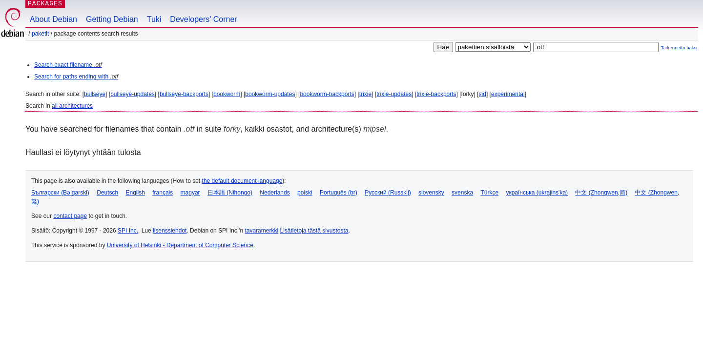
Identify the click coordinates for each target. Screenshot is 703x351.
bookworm (226, 94)
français (162, 192)
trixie (365, 94)
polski (304, 192)
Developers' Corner (203, 19)
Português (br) (338, 192)
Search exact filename (68, 64)
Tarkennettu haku (679, 47)
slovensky (431, 192)
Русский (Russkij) (388, 192)
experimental (508, 94)
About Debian (53, 19)
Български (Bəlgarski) (60, 192)
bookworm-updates (270, 94)
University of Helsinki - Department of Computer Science (180, 245)
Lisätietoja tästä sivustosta (314, 230)
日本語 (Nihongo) (229, 192)
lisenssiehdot (169, 230)
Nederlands (274, 192)
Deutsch (107, 192)
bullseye (94, 94)
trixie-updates (394, 94)
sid (482, 94)
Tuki (154, 19)
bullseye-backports (184, 94)
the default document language (242, 180)
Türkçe (489, 192)
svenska (462, 192)
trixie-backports (436, 94)
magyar (190, 192)
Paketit (40, 33)
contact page (70, 216)
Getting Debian (112, 19)
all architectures (72, 105)
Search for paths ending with (76, 76)
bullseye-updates (132, 94)
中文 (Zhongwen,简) (601, 192)
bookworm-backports (327, 94)
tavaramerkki (261, 230)
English (135, 192)
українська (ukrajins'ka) (537, 192)
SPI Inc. (128, 230)
